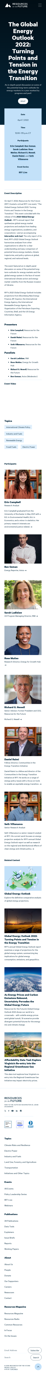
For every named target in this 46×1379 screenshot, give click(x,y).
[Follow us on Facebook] (8, 1111)
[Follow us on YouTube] (12, 1111)
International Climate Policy (18, 427)
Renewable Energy (14, 440)
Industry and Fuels (14, 433)
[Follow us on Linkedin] (17, 1111)
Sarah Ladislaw (20, 149)
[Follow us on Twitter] (5, 1111)
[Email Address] (15, 1350)
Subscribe (35, 1350)
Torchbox (14, 1369)
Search (36, 1357)
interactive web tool (13, 236)
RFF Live (23, 172)
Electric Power (29, 447)
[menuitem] (23, 1145)
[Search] (16, 1357)
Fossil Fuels (11, 447)
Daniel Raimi (18, 155)
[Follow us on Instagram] (21, 1111)
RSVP (24, 102)
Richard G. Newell (26, 152)
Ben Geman (30, 146)
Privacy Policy (10, 1367)
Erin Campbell (17, 146)
